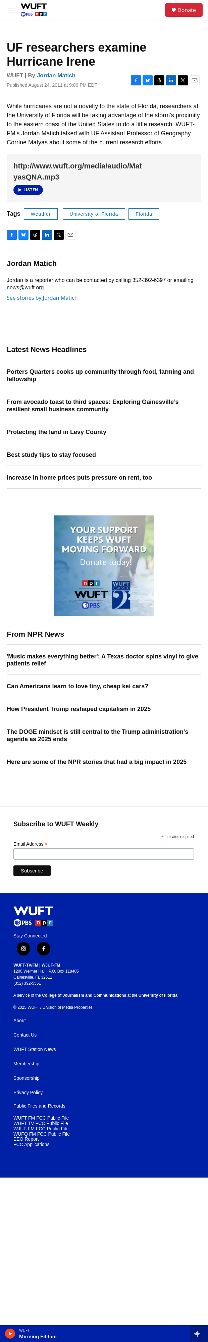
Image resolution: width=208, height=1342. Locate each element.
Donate (186, 10)
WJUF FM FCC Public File (40, 1128)
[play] (10, 1333)
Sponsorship (26, 1078)
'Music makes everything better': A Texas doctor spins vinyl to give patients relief (102, 660)
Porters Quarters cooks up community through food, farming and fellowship (100, 375)
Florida (144, 214)
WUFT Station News (34, 1049)
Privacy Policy (28, 1092)
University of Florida (94, 214)
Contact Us (25, 1035)
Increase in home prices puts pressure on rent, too (79, 477)
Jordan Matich (56, 75)
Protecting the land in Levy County (56, 432)
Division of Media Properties (68, 1007)
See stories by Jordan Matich (42, 297)
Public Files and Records (39, 1106)
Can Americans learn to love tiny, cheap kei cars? (77, 686)
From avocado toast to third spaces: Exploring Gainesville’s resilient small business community (92, 406)
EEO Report (26, 1139)
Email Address (30, 844)
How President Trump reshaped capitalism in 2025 (79, 709)
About (19, 1020)
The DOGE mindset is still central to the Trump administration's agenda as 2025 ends (97, 735)
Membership (26, 1063)
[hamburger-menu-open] (11, 10)
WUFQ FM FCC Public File (41, 1134)
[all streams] (199, 1333)
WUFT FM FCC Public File (41, 1118)
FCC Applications (31, 1144)
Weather (41, 214)
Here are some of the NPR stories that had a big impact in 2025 (97, 762)
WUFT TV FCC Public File (40, 1123)
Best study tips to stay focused (51, 454)
